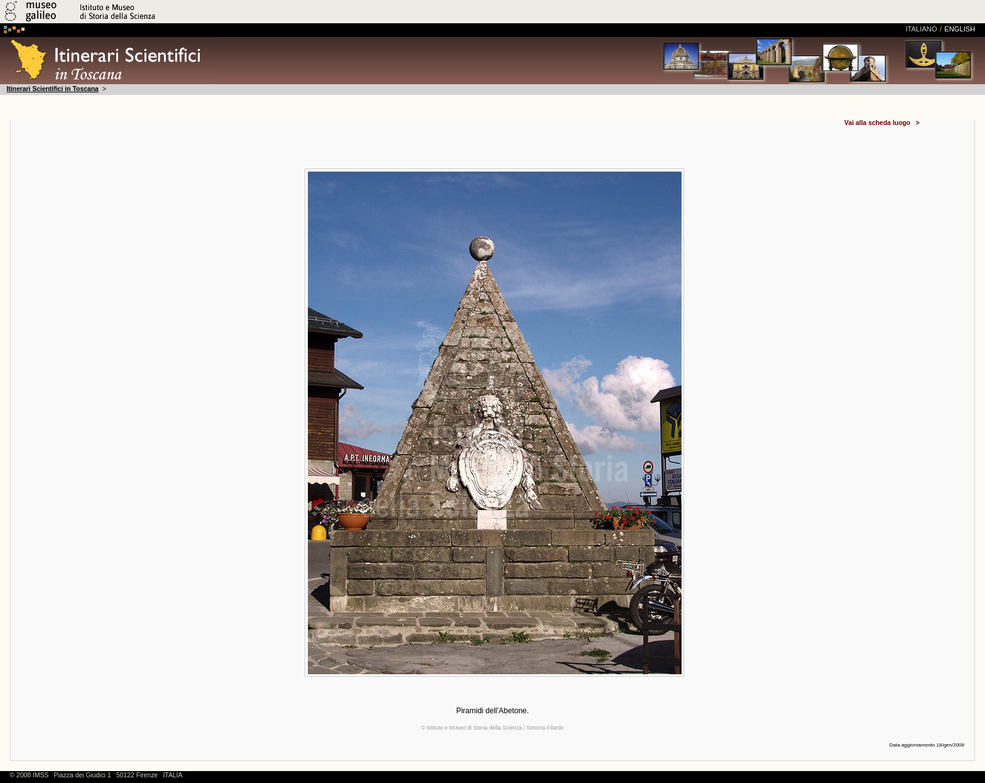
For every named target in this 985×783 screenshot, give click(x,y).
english (959, 29)
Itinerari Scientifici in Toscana (52, 88)
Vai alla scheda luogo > (882, 123)
